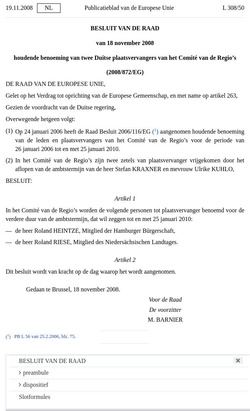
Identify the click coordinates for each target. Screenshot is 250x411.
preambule (34, 372)
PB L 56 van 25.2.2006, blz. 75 (44, 336)
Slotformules (34, 397)
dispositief (33, 384)
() (155, 131)
